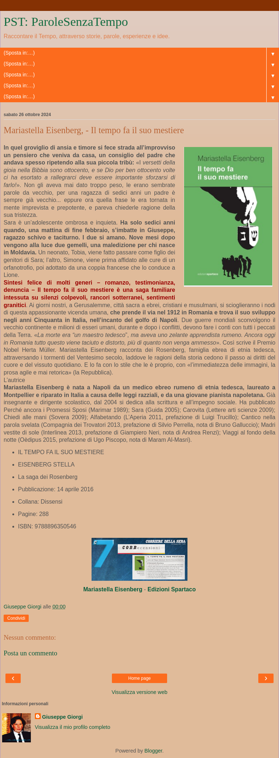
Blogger (153, 751)
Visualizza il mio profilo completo (72, 727)
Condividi (16, 618)
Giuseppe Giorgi (62, 717)
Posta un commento (30, 653)
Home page (139, 678)
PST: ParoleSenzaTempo (66, 21)
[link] (112, 589)
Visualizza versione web (139, 692)
